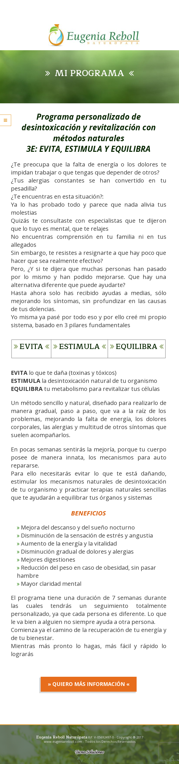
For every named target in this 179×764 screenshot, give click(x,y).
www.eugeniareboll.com (63, 741)
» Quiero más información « (88, 683)
